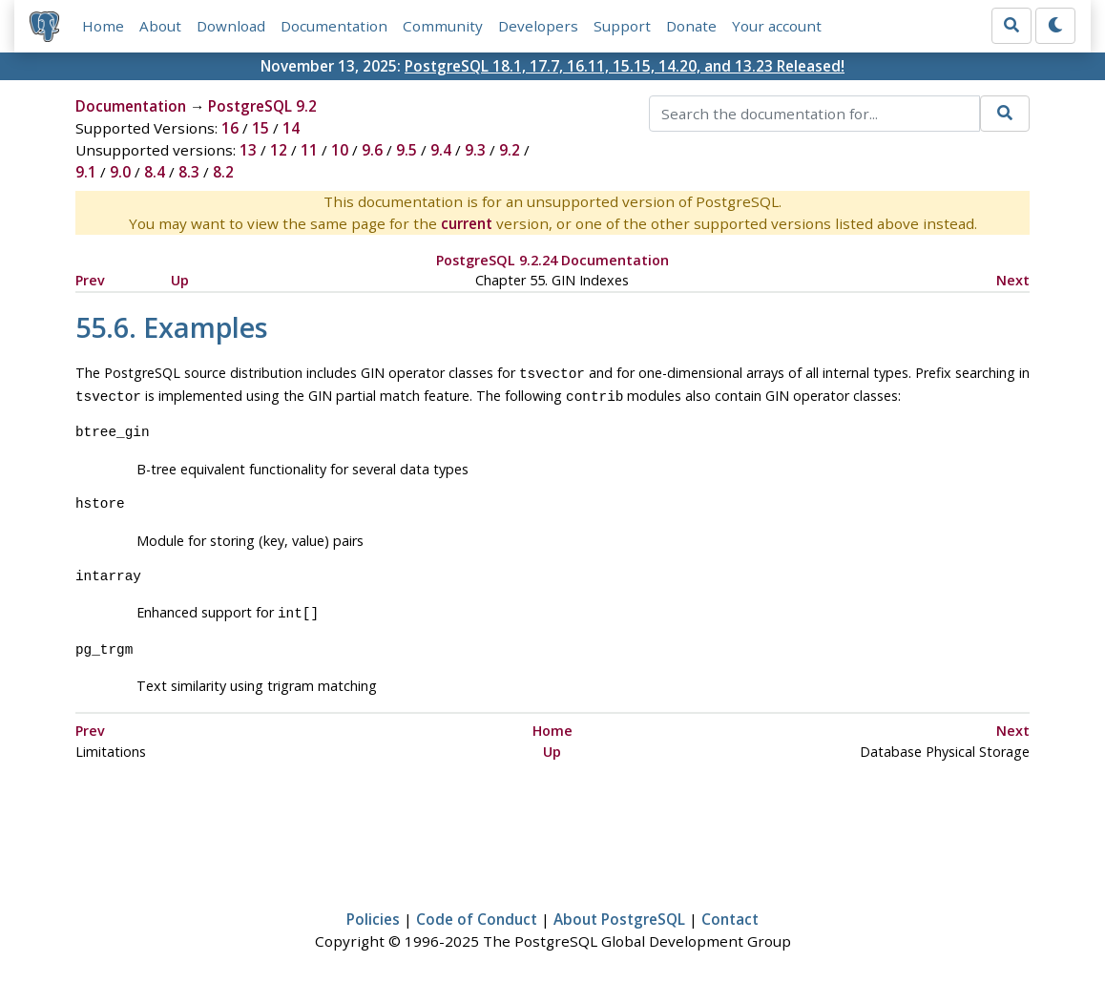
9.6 (372, 149)
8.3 (188, 171)
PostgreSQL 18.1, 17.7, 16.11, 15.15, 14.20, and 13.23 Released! (624, 65)
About (160, 25)
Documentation (334, 25)
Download (231, 25)
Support (622, 25)
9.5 (406, 149)
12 (278, 149)
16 (230, 127)
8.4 (154, 171)
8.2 (223, 171)
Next (1013, 280)
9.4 (440, 149)
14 (291, 127)
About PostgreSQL (619, 913)
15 (260, 127)
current (466, 223)
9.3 (475, 149)
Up (180, 280)
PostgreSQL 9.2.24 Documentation (552, 260)
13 (248, 149)
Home (103, 25)
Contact (730, 913)
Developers (538, 25)
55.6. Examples (171, 326)
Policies (373, 913)
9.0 (120, 171)
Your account (777, 25)
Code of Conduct (476, 913)
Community (443, 25)
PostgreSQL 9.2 (262, 105)
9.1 (85, 171)
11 (309, 149)
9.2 (509, 149)
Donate (691, 25)
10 (339, 149)
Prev (90, 280)
